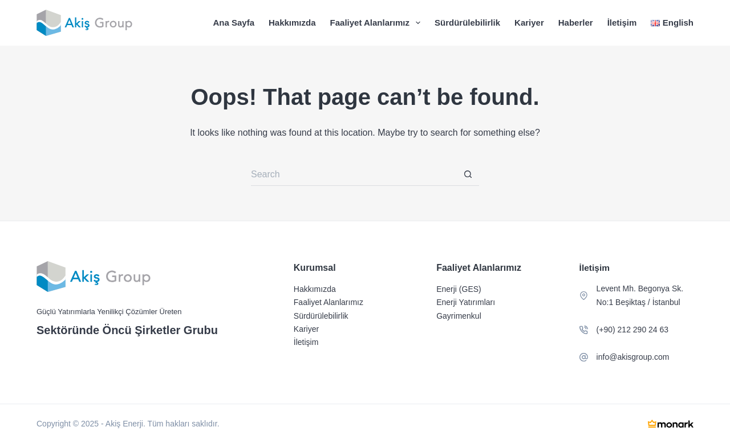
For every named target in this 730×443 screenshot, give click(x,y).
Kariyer (529, 22)
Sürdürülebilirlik (467, 22)
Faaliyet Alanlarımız (377, 23)
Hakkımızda (292, 22)
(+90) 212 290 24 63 (633, 329)
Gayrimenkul (458, 315)
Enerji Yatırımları (465, 302)
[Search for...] (353, 174)
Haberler (575, 22)
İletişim (622, 22)
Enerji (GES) (458, 289)
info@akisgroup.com (633, 356)
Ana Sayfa (233, 22)
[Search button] (467, 174)
